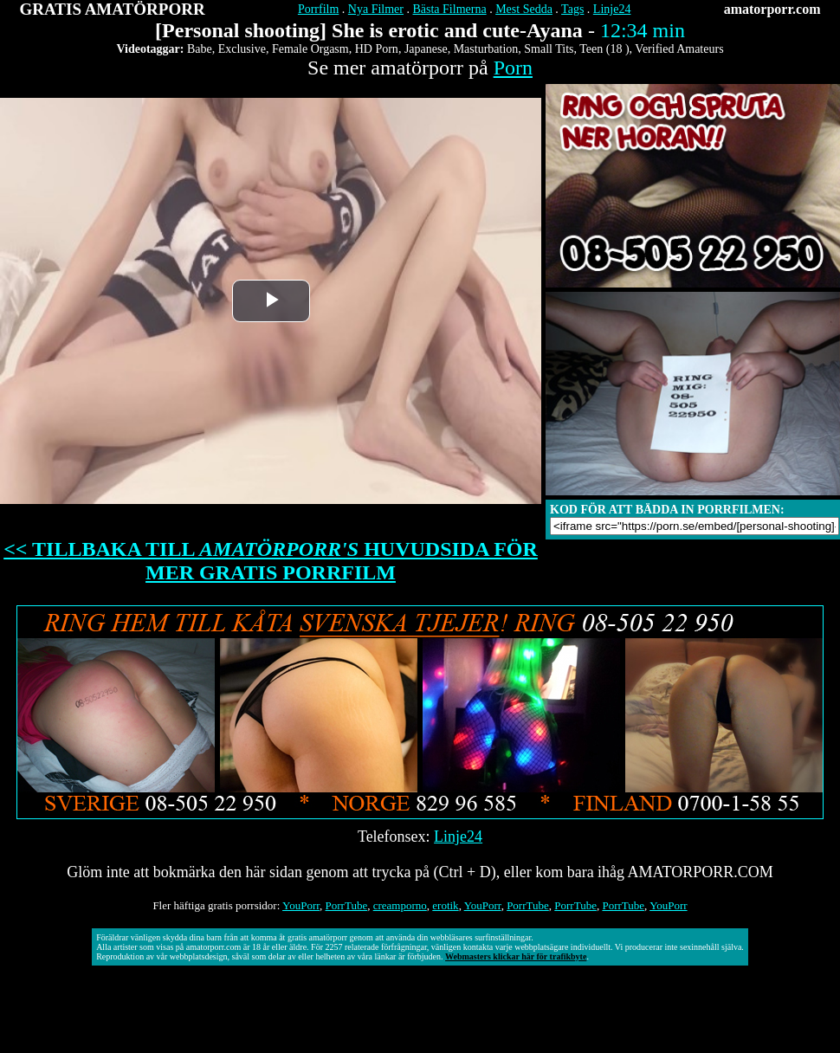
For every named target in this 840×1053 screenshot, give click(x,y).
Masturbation (486, 48)
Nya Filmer (376, 9)
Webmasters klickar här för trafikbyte (515, 956)
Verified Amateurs (679, 48)
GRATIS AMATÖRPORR (112, 9)
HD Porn (376, 48)
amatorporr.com (772, 9)
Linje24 (612, 9)
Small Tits (548, 48)
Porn (513, 67)
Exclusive (242, 48)
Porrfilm (318, 9)
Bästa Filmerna (449, 9)
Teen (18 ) (604, 48)
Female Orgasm (310, 48)
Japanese (426, 48)
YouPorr (301, 905)
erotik (445, 905)
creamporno (400, 905)
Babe (199, 48)
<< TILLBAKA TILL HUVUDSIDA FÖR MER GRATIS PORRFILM (270, 561)
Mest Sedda (523, 9)
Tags (572, 9)
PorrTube (347, 905)
